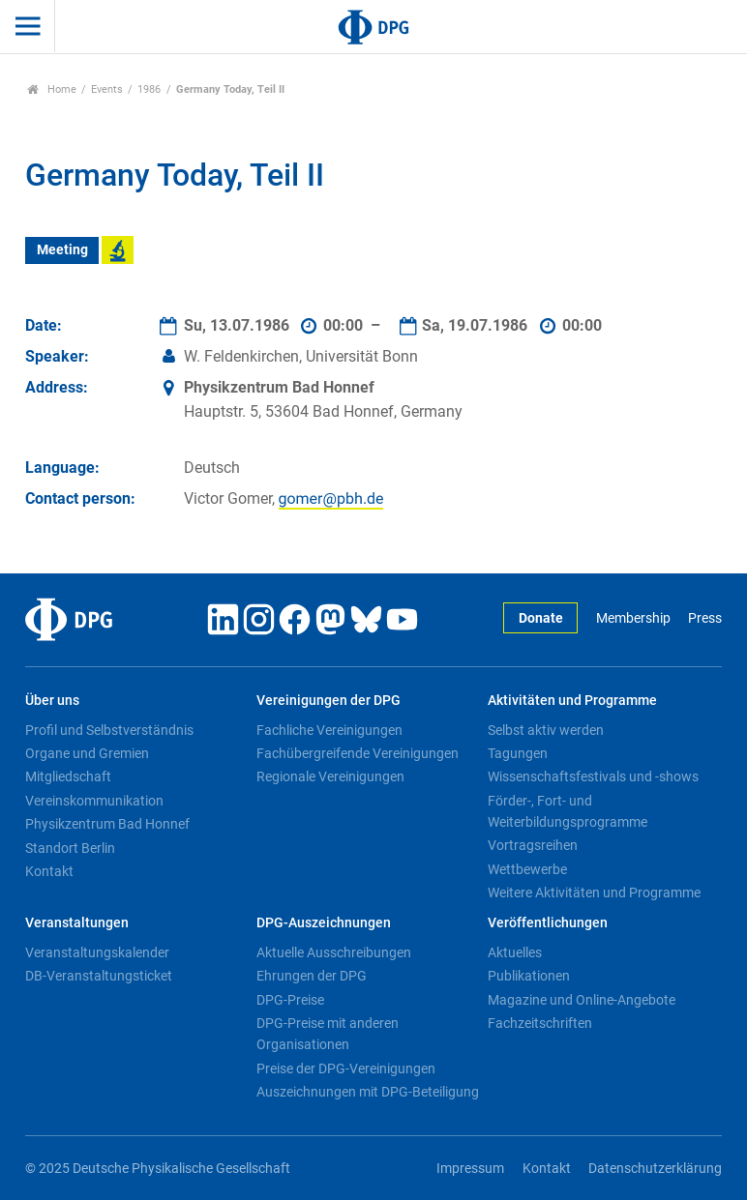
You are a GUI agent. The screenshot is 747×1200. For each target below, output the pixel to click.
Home (51, 89)
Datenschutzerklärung (655, 1168)
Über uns (52, 700)
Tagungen (518, 753)
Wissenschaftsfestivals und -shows (593, 776)
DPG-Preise (290, 1000)
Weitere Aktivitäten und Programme (594, 892)
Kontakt (49, 871)
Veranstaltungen (77, 923)
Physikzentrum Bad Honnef (107, 824)
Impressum (470, 1168)
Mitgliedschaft (68, 776)
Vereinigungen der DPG (328, 700)
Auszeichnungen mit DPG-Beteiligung (367, 1091)
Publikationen (529, 975)
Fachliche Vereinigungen (329, 730)
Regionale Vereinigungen (330, 776)
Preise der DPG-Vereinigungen (345, 1068)
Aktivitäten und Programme (572, 700)
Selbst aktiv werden (546, 730)
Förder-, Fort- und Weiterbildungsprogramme (567, 811)
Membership (633, 618)
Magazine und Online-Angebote (581, 1000)
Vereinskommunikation (94, 800)
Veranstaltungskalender (97, 952)
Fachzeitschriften (540, 1023)
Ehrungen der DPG (311, 975)
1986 (149, 89)
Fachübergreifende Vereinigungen (357, 753)
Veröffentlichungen (548, 923)
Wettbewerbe (527, 869)
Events (107, 89)
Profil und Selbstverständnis (109, 730)
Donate (541, 618)
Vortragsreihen (533, 845)
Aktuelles (515, 952)
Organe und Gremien (87, 753)
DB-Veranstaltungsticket (98, 975)
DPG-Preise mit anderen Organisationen (327, 1033)
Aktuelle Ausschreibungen (333, 952)
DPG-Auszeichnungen (323, 923)
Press (705, 618)
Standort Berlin (70, 848)
